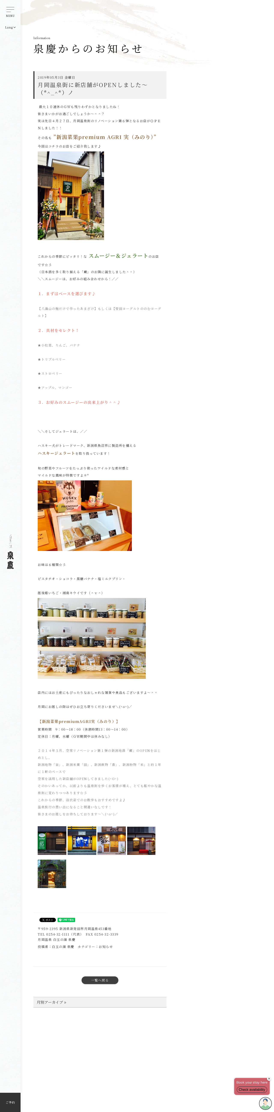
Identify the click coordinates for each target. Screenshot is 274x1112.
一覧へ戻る (100, 980)
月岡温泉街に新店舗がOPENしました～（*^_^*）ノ (93, 88)
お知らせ (106, 946)
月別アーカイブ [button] (50, 1002)
